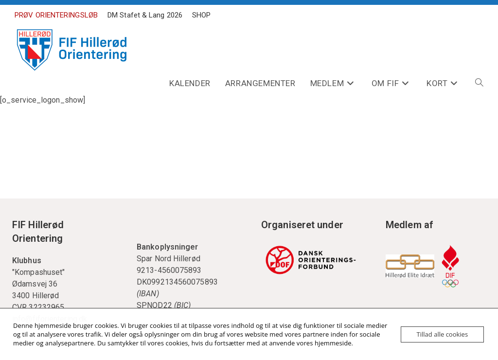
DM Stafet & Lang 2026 (144, 15)
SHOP (201, 15)
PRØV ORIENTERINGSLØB (56, 15)
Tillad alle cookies (442, 334)
